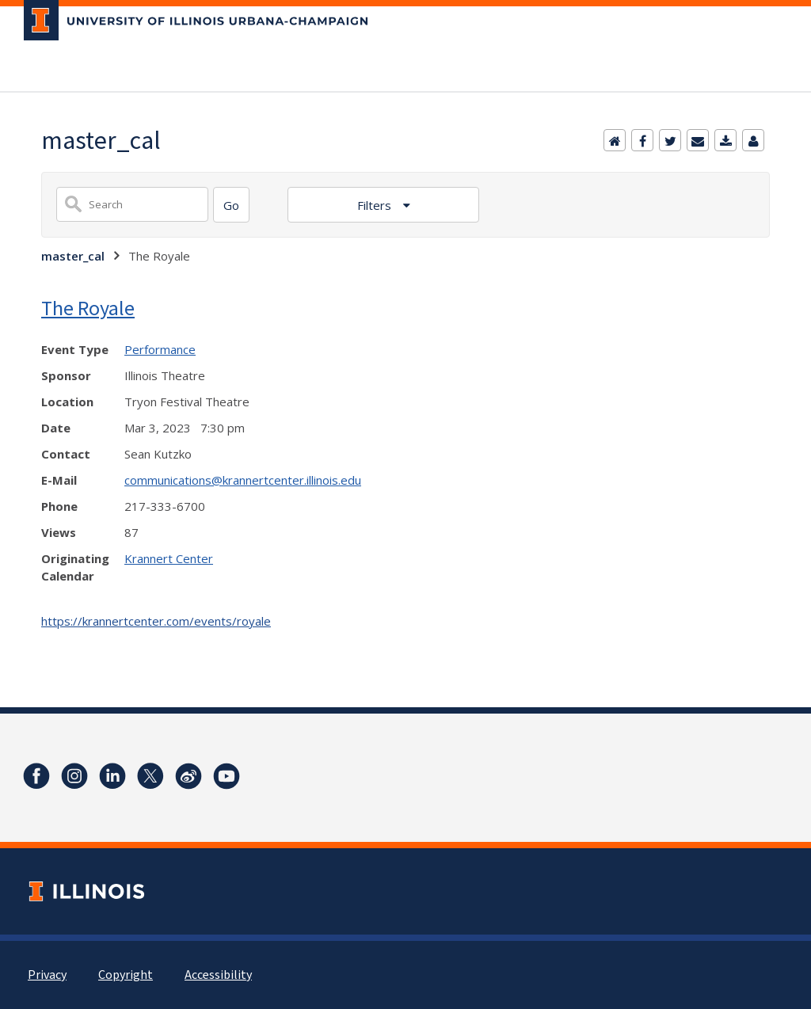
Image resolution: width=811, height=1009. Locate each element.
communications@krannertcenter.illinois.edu (242, 480)
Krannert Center (168, 558)
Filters (375, 205)
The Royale (88, 308)
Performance (160, 349)
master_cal (73, 256)
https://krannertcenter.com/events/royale (156, 621)
